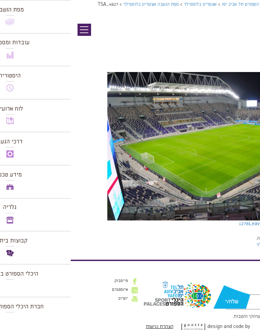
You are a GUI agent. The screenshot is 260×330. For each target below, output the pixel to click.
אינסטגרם (49, 290)
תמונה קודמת (247, 35)
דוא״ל (245, 291)
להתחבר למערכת (237, 238)
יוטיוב (52, 299)
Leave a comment (198, 223)
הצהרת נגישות (89, 326)
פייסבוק (50, 281)
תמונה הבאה (248, 42)
